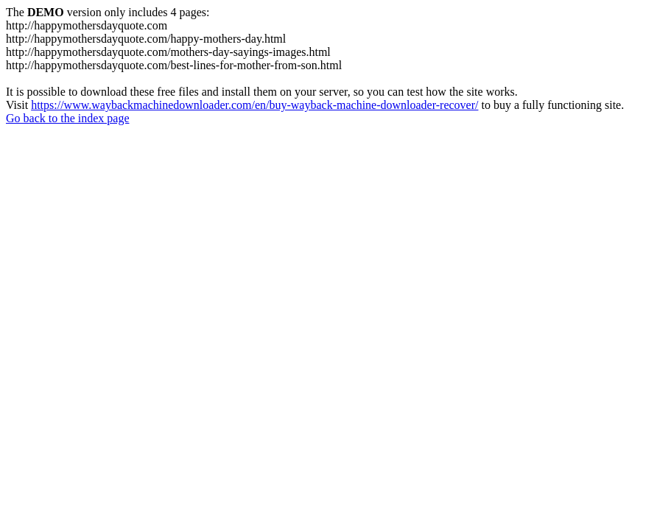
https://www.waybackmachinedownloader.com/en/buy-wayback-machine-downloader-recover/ (254, 105)
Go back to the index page (68, 118)
